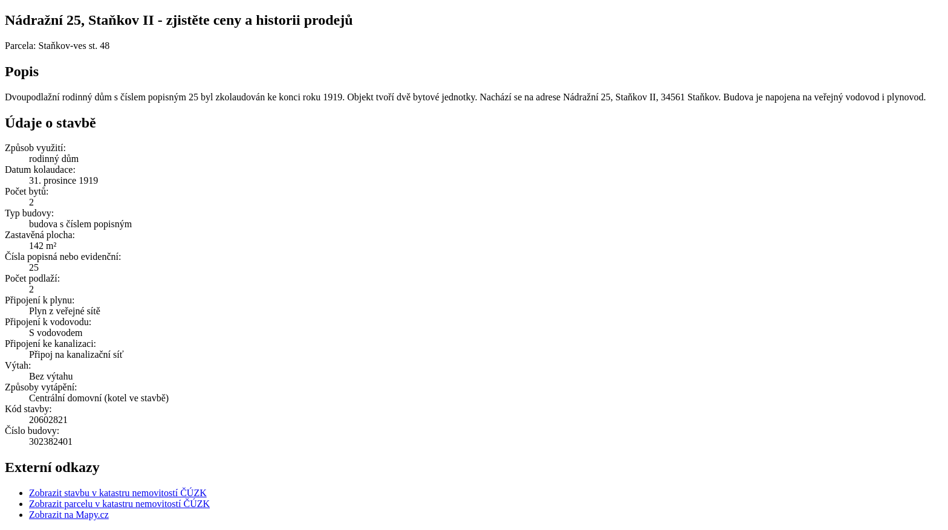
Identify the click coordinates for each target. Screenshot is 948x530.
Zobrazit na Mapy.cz (69, 514)
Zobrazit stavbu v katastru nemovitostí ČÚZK (118, 493)
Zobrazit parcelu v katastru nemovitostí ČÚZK (119, 504)
